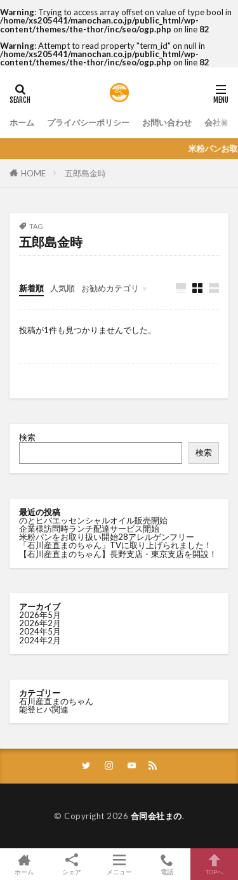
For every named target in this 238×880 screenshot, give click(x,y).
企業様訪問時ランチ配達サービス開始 (89, 528)
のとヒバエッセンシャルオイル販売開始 (93, 520)
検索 (27, 437)
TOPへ (214, 864)
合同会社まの (156, 816)
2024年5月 (40, 631)
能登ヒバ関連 (44, 709)
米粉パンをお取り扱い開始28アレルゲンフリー (106, 537)
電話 (166, 864)
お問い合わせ (167, 122)
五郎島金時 (85, 173)
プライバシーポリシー (88, 122)
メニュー (119, 864)
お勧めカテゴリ (110, 288)
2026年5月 (40, 615)
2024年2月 (40, 640)
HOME (33, 173)
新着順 (31, 288)
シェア (71, 864)
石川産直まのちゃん (56, 701)
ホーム (22, 122)
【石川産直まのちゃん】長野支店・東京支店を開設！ (118, 554)
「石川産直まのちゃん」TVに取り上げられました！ (115, 545)
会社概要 (220, 122)
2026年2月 (40, 623)
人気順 (62, 288)
